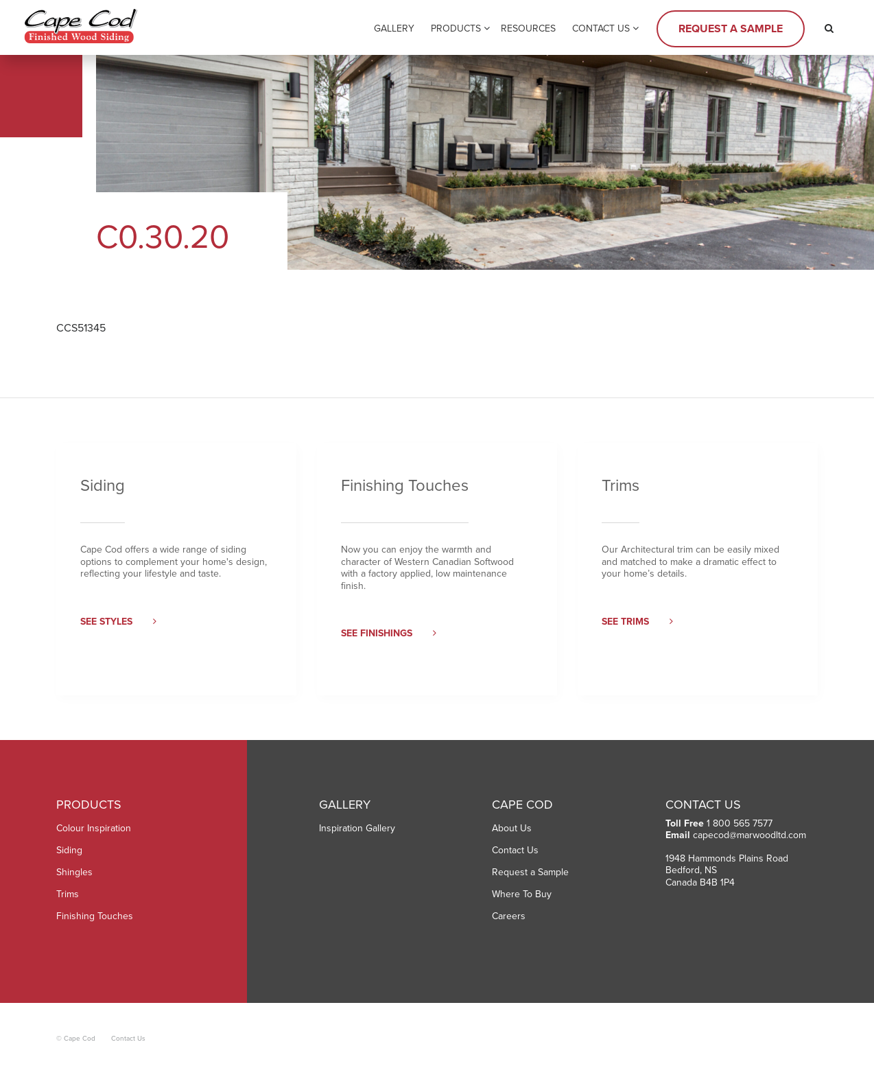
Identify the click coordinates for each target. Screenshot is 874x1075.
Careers (508, 916)
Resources (528, 28)
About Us (512, 828)
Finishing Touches (94, 916)
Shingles (74, 872)
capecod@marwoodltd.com (749, 835)
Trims (67, 894)
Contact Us (601, 28)
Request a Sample (730, 29)
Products (456, 28)
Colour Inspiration (93, 828)
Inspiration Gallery (357, 828)
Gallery (394, 28)
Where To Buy (522, 894)
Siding (69, 850)
